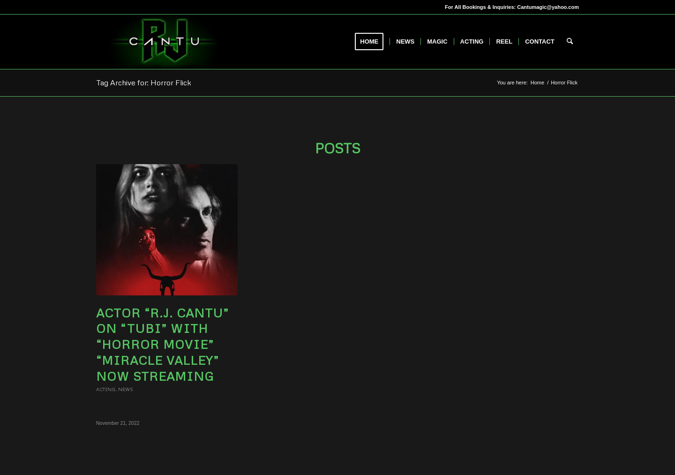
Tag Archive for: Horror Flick (143, 82)
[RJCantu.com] (164, 42)
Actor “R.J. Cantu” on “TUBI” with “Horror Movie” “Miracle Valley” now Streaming (162, 344)
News (125, 389)
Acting (105, 389)
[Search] (570, 42)
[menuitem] (372, 42)
